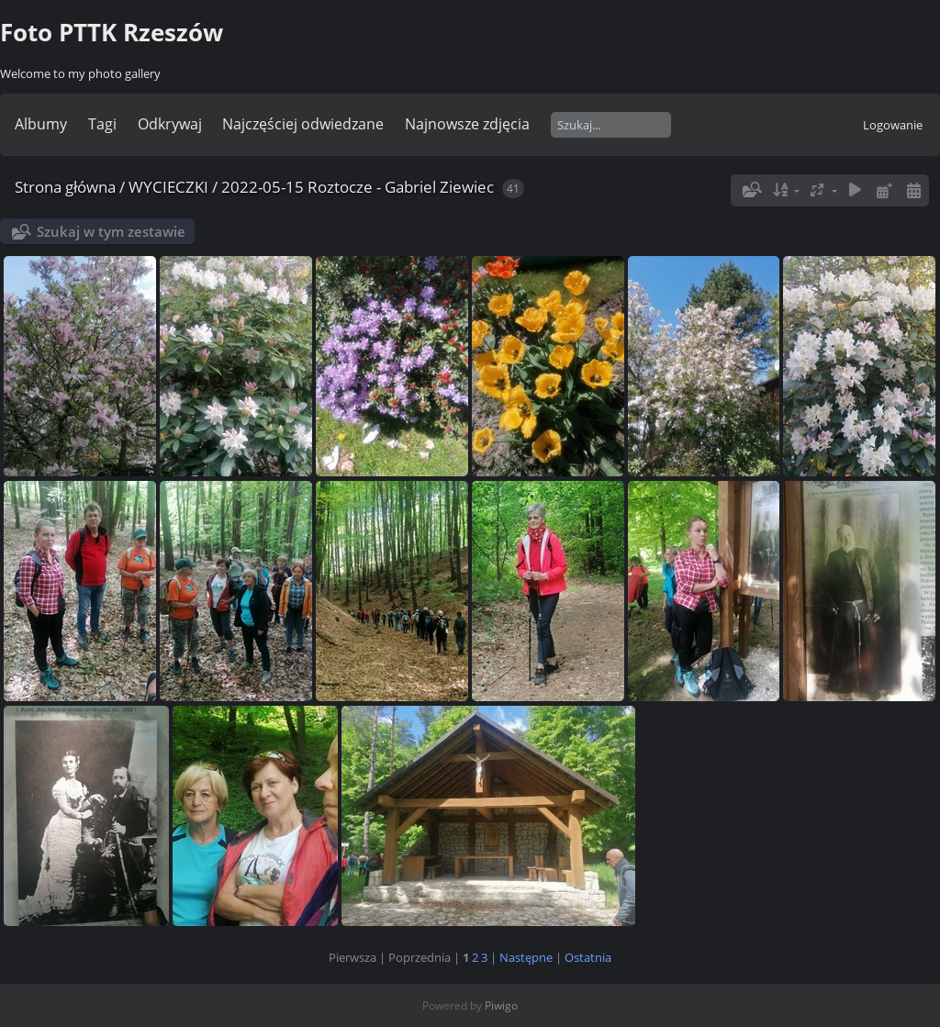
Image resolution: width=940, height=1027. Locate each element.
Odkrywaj (170, 124)
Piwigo (501, 1005)
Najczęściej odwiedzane (303, 124)
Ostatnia (588, 957)
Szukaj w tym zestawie (111, 231)
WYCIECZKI (168, 186)
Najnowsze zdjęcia (467, 124)
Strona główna (65, 186)
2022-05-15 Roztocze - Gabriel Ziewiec (357, 186)
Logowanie (893, 125)
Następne (526, 957)
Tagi (102, 124)
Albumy (41, 124)
